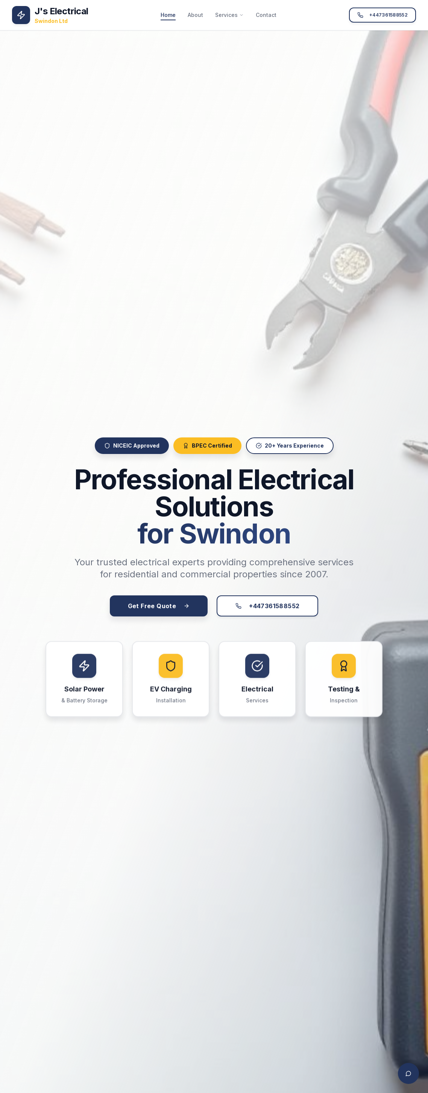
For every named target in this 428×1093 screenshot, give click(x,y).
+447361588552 (382, 15)
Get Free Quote (159, 609)
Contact (266, 15)
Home (168, 15)
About (195, 15)
